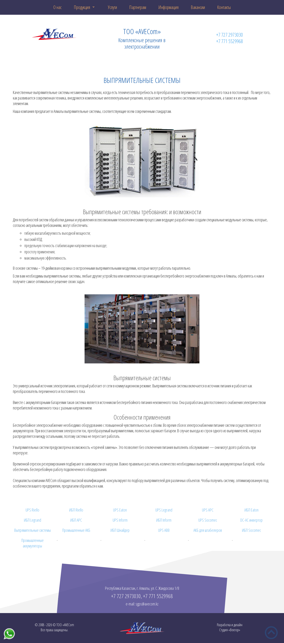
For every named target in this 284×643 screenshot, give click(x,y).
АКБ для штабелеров (207, 530)
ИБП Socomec (251, 530)
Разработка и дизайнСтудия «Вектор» (229, 627)
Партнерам (137, 7)
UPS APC (207, 510)
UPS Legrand (163, 510)
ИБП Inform (163, 520)
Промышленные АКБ (76, 530)
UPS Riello (32, 510)
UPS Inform (120, 520)
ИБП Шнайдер (120, 530)
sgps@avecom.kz (147, 604)
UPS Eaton (120, 510)
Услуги (112, 7)
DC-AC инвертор (251, 520)
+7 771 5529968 (229, 41)
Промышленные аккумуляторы (32, 543)
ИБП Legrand (32, 520)
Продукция (82, 7)
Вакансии (198, 7)
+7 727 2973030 (229, 34)
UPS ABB (164, 530)
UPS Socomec (207, 520)
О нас (57, 7)
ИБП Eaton (251, 510)
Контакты (224, 7)
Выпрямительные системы (32, 530)
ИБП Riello (76, 510)
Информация (168, 7)
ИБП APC (76, 520)
